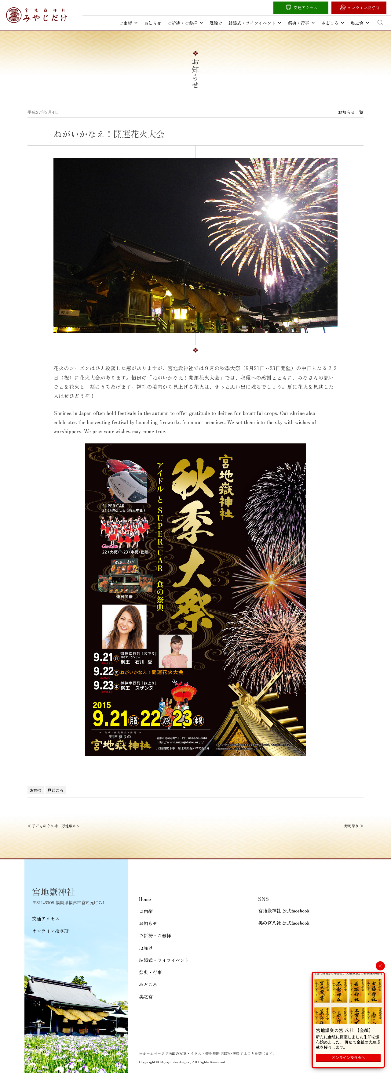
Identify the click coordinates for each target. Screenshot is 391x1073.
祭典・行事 (301, 23)
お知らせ (152, 23)
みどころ (333, 23)
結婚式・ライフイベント (255, 23)
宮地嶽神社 (36, 15)
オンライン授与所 (363, 7)
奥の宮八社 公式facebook (283, 922)
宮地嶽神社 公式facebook (283, 910)
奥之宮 (360, 23)
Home (145, 899)
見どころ (56, 790)
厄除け (216, 23)
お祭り (36, 790)
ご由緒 (128, 23)
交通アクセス (305, 7)
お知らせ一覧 (351, 112)
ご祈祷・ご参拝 (185, 23)
